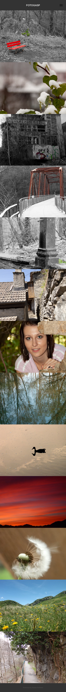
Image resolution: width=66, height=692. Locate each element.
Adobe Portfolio (37, 687)
